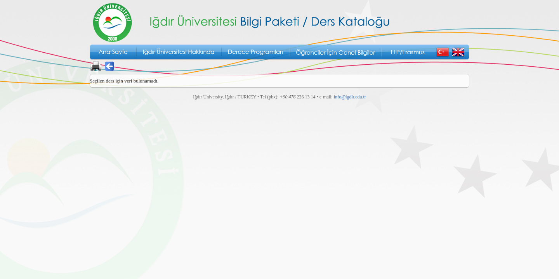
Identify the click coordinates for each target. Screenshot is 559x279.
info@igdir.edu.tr (350, 97)
